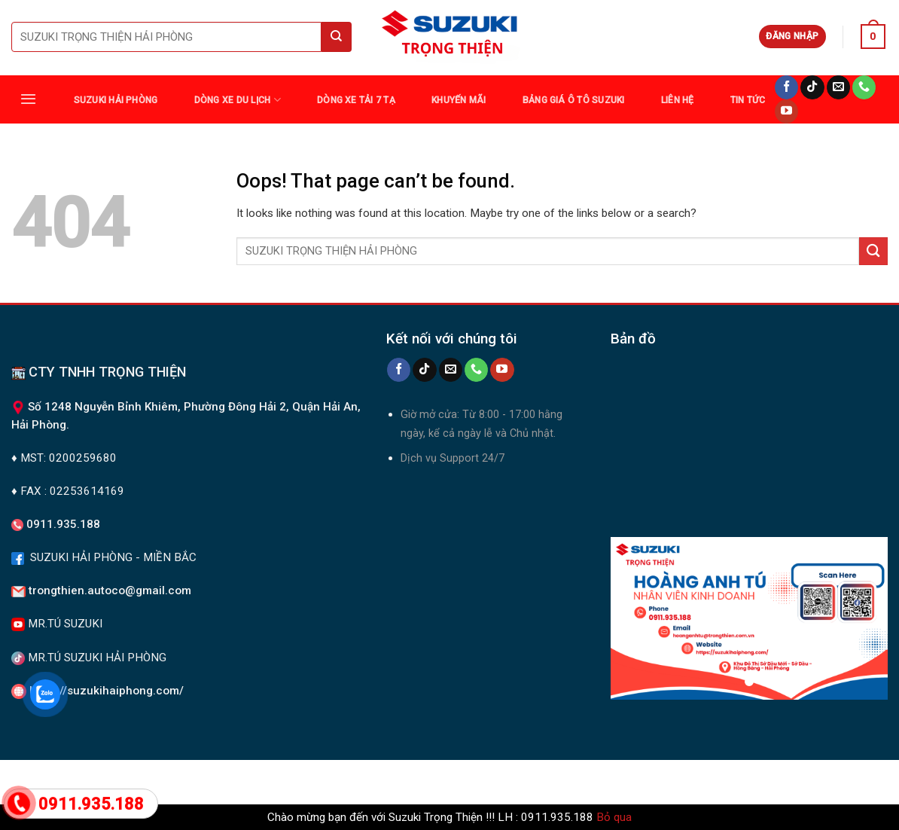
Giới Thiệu (701, 779)
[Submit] (873, 251)
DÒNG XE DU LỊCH (237, 100)
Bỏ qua (614, 817)
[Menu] (28, 99)
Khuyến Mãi (458, 100)
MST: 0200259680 (68, 458)
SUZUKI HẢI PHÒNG (116, 100)
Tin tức (489, 779)
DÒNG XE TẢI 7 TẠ (356, 100)
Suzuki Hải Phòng (172, 779)
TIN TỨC (748, 100)
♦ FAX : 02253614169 (67, 491)
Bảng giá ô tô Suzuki (574, 100)
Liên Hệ (677, 100)
